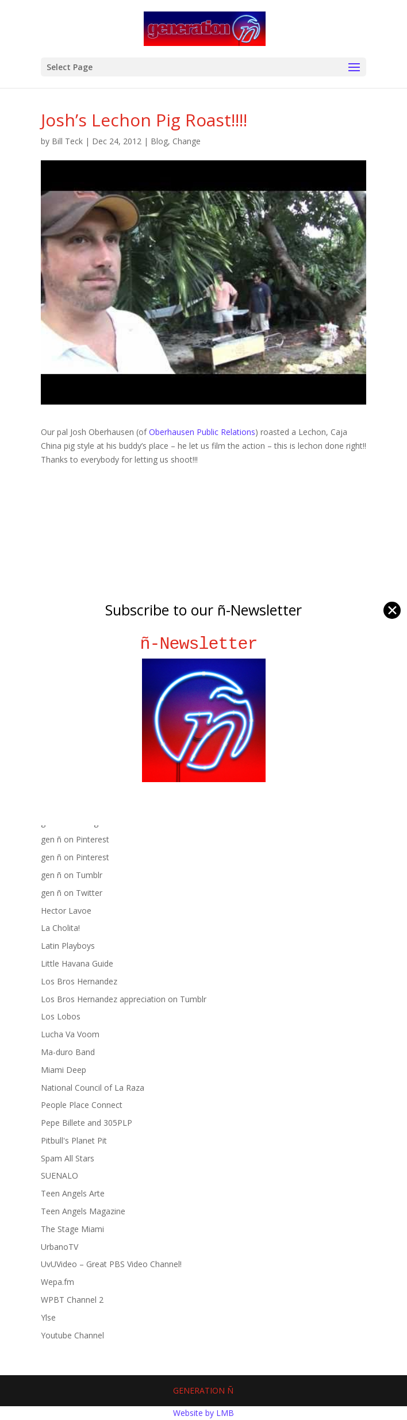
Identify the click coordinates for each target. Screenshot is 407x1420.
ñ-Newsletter (203, 644)
